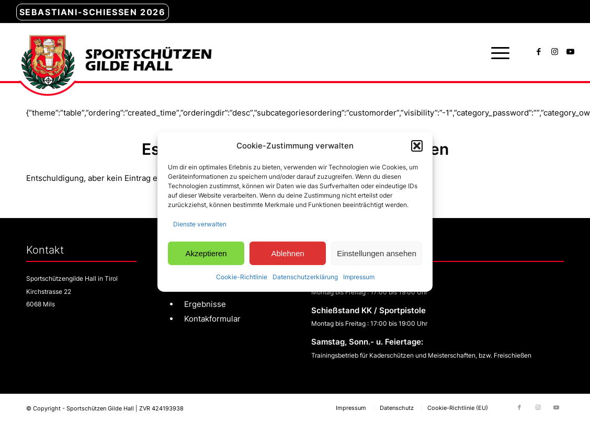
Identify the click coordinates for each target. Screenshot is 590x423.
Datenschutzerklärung (305, 277)
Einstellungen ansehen (376, 252)
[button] (417, 146)
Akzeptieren (205, 252)
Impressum (359, 277)
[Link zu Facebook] (539, 52)
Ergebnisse (205, 304)
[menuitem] (92, 12)
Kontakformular (212, 319)
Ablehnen (287, 252)
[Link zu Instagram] (554, 52)
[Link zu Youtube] (570, 52)
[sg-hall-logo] (113, 52)
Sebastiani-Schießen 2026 (92, 12)
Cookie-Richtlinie (241, 277)
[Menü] (496, 52)
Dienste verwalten (199, 224)
